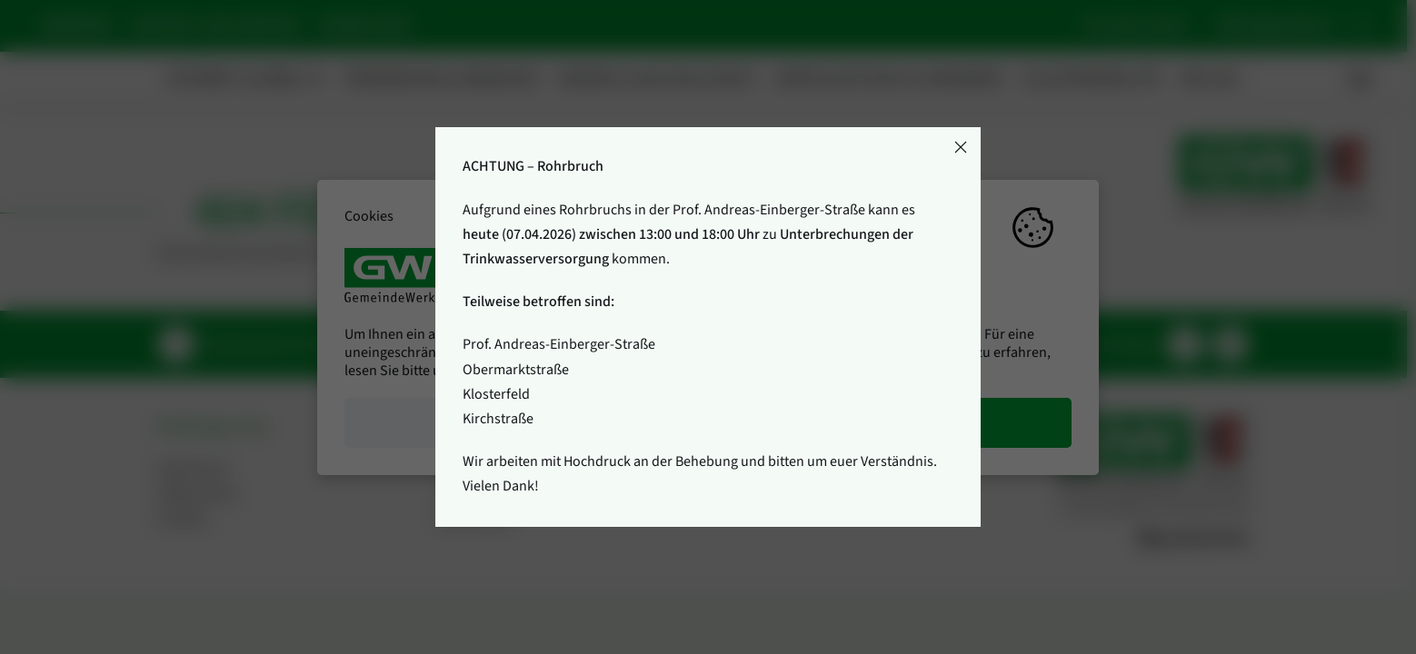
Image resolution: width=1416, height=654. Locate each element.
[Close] (961, 147)
